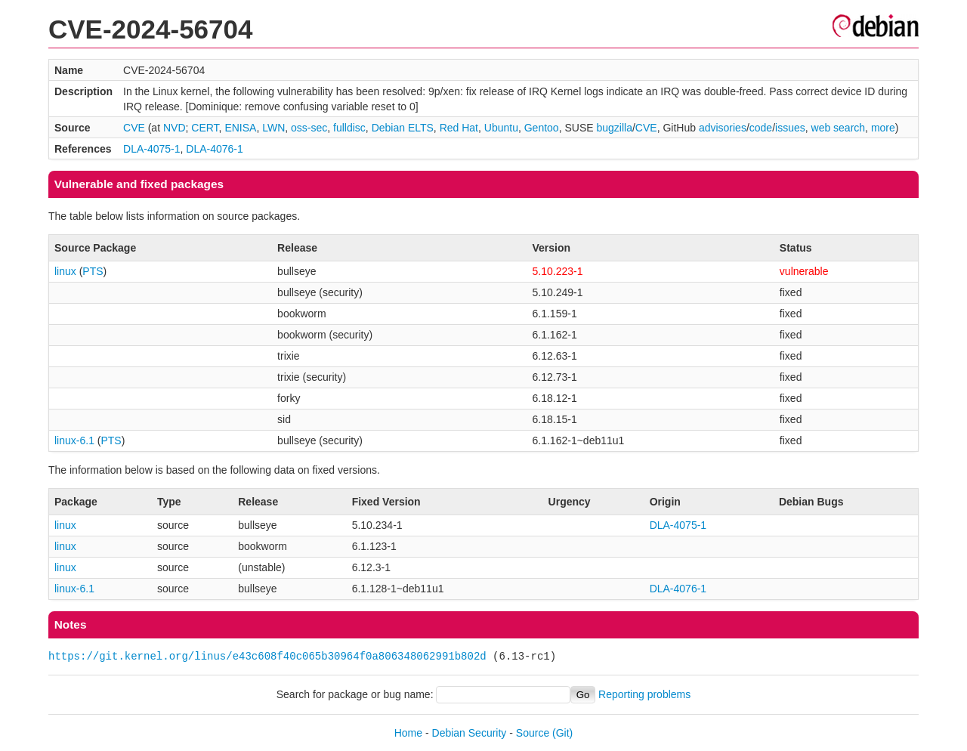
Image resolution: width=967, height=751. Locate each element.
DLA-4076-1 (214, 149)
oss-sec (309, 128)
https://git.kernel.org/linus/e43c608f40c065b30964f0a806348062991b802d (267, 656)
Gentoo (541, 128)
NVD (174, 128)
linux (65, 271)
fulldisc (349, 128)
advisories (722, 128)
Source (532, 733)
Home (408, 733)
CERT (204, 128)
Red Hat (459, 128)
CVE (134, 128)
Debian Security (469, 733)
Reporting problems (644, 694)
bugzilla (614, 128)
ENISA (240, 128)
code (760, 128)
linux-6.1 (74, 440)
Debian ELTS (403, 128)
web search (838, 128)
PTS (92, 271)
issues (790, 128)
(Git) (562, 733)
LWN (273, 128)
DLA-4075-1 (152, 149)
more (883, 128)
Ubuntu (501, 128)
